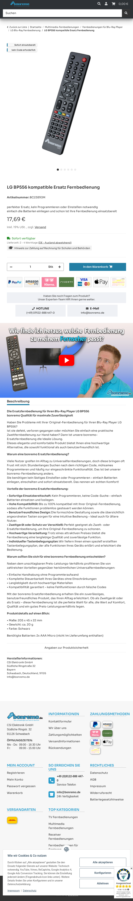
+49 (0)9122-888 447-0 (70, 778)
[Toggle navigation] (4, 2)
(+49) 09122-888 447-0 (40, 312)
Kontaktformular (60, 721)
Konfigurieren (101, 873)
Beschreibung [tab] (18, 401)
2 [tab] (61, 170)
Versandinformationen (64, 741)
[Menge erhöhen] (60, 267)
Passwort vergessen (21, 786)
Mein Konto (15, 779)
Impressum (98, 786)
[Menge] (30, 267)
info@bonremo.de (92, 312)
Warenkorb (15, 793)
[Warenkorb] (120, 4)
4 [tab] (68, 170)
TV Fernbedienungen (63, 817)
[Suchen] (62, 13)
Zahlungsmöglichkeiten (65, 735)
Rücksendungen (59, 748)
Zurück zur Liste (18, 27)
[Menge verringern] (11, 267)
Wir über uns (57, 728)
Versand (40, 227)
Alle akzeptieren (102, 862)
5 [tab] (72, 170)
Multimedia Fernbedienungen (60, 826)
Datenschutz (99, 773)
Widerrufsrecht (101, 793)
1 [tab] (58, 170)
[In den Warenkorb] (9, 41)
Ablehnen (102, 883)
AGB (93, 779)
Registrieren (16, 773)
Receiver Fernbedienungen (60, 837)
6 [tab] (75, 170)
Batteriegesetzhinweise (107, 799)
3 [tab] (65, 170)
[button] (99, 4)
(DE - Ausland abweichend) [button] (55, 242)
